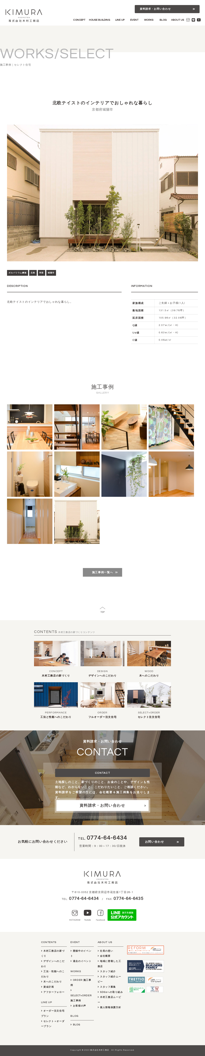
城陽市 (51, 273)
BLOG (163, 20)
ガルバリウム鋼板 (17, 273)
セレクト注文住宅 (149, 717)
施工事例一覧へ (102, 572)
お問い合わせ (154, 841)
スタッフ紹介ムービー (109, 979)
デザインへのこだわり (102, 676)
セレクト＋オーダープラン (53, 1024)
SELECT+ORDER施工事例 (81, 995)
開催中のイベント (80, 953)
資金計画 (47, 987)
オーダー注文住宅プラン (53, 1013)
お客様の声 (78, 1006)
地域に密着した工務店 (109, 964)
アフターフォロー (53, 992)
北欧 (33, 273)
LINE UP (120, 20)
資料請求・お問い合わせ (155, 9)
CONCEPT (79, 20)
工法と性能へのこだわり (55, 717)
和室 (41, 273)
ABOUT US (177, 20)
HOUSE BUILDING (99, 20)
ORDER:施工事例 (80, 983)
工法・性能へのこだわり (53, 974)
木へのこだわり (149, 676)
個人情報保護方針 (109, 1007)
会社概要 (104, 956)
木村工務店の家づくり (56, 676)
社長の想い (105, 951)
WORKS (148, 20)
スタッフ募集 (107, 987)
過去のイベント (80, 961)
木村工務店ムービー (109, 1000)
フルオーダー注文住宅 (102, 717)
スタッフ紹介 (107, 971)
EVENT (134, 20)
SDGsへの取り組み (110, 992)
